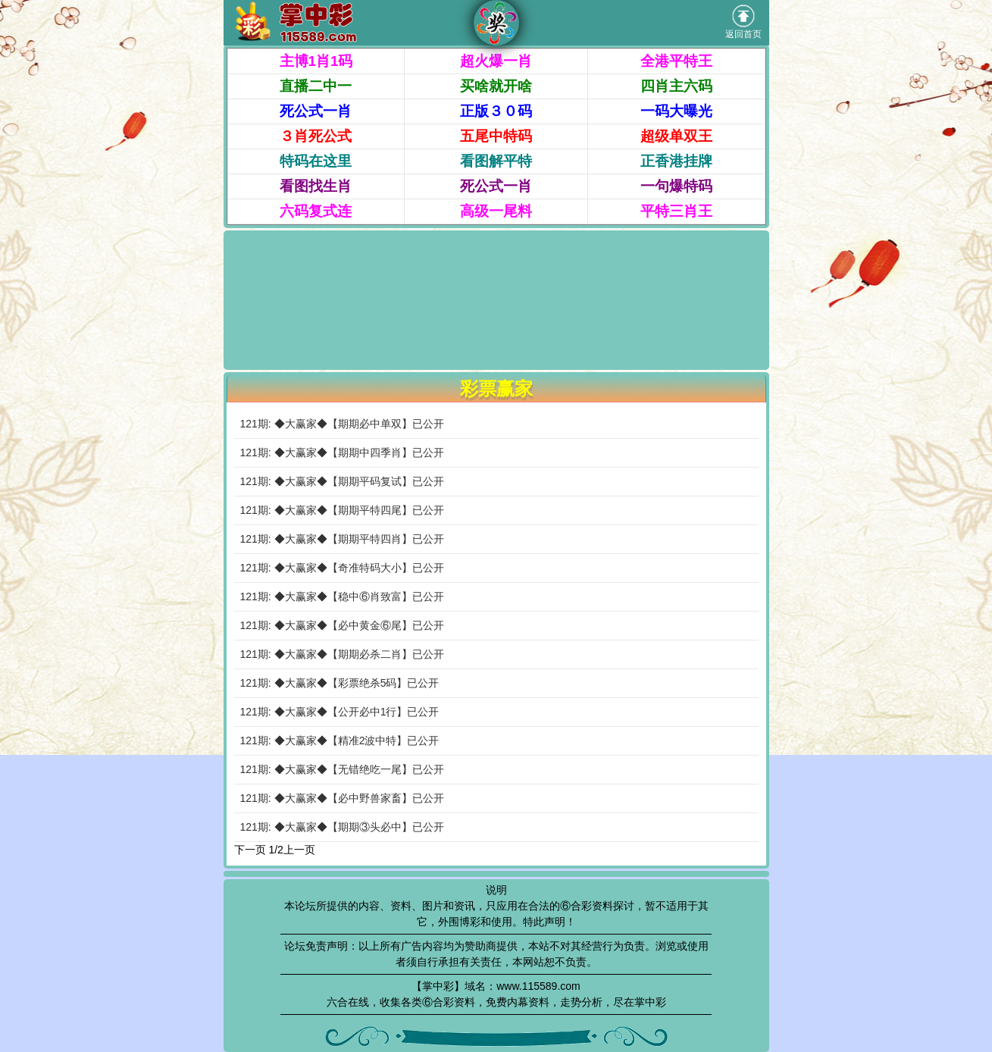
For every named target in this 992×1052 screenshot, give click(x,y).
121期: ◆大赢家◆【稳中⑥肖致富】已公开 (342, 596)
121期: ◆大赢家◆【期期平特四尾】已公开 (342, 510)
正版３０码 (496, 111)
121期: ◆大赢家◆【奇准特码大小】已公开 (342, 568)
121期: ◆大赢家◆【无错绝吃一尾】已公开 (342, 769)
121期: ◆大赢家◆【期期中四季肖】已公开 (342, 452)
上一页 (299, 850)
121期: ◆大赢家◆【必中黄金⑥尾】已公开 (342, 625)
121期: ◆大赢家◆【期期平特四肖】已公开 (342, 539)
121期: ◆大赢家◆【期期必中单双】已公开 (342, 424)
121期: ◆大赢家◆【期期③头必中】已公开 (342, 827)
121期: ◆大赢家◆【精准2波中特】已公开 (340, 740)
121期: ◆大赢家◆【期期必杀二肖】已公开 (342, 654)
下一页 (250, 850)
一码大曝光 (676, 111)
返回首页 (743, 22)
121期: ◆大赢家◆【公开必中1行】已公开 (340, 712)
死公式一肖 (316, 111)
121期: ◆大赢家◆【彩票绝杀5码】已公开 (340, 683)
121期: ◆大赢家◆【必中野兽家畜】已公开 (342, 798)
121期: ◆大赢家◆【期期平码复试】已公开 (342, 481)
